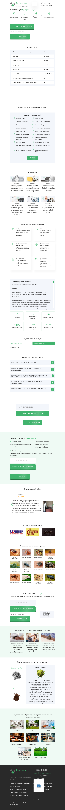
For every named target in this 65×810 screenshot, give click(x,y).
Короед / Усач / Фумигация (41, 134)
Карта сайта (36, 800)
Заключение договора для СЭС (41, 146)
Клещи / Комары (20, 125)
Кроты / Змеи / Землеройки (41, 121)
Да (38, 786)
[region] (32, 294)
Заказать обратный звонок (22, 26)
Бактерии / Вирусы (39, 125)
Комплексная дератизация (18, 789)
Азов (42, 778)
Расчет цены (37, 797)
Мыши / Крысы (38, 118)
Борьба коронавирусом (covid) (40, 151)
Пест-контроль (20, 142)
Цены (34, 794)
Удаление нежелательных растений (20, 800)
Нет (39, 789)
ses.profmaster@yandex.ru (42, 773)
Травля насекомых (15, 786)
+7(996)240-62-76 (31, 422)
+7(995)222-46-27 (46, 3)
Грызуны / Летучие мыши (23, 145)
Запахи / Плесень (20, 128)
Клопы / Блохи (20, 118)
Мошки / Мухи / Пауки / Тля (41, 128)
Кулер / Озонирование (22, 134)
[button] (12, 504)
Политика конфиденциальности (42, 803)
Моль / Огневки (20, 131)
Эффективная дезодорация (18, 792)
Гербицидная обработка (41, 131)
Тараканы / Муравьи (21, 121)
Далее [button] (32, 158)
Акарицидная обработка (41, 142)
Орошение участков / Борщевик (21, 138)
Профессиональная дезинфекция (20, 783)
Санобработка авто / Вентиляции (39, 138)
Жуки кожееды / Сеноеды (23, 150)
